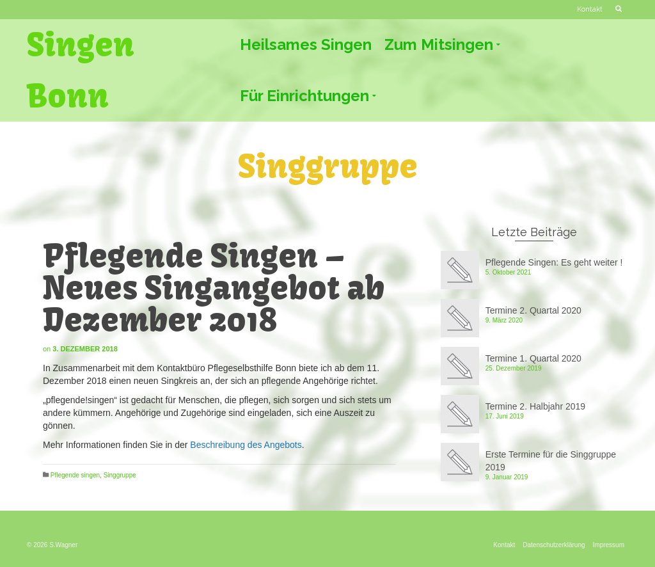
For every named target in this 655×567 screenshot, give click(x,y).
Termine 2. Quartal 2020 (533, 310)
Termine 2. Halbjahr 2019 (535, 406)
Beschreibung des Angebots (245, 445)
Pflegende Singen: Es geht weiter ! (554, 262)
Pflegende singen (75, 475)
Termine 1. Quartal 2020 (533, 358)
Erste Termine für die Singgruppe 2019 (550, 460)
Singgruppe (120, 475)
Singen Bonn (80, 70)
